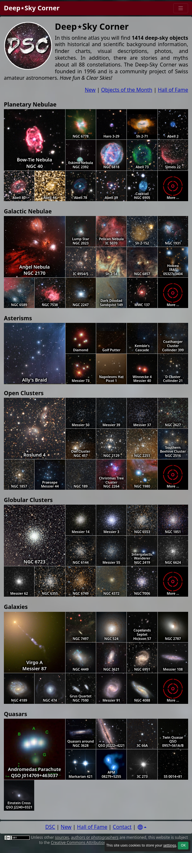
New (90, 89)
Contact (122, 826)
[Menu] (180, 8)
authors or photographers (94, 837)
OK (183, 845)
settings (169, 845)
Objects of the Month (126, 89)
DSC (50, 826)
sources (62, 837)
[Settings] (142, 827)
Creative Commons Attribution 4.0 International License (101, 842)
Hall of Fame (173, 89)
